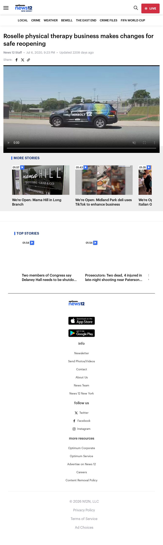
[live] (150, 8)
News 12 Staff (12, 52)
